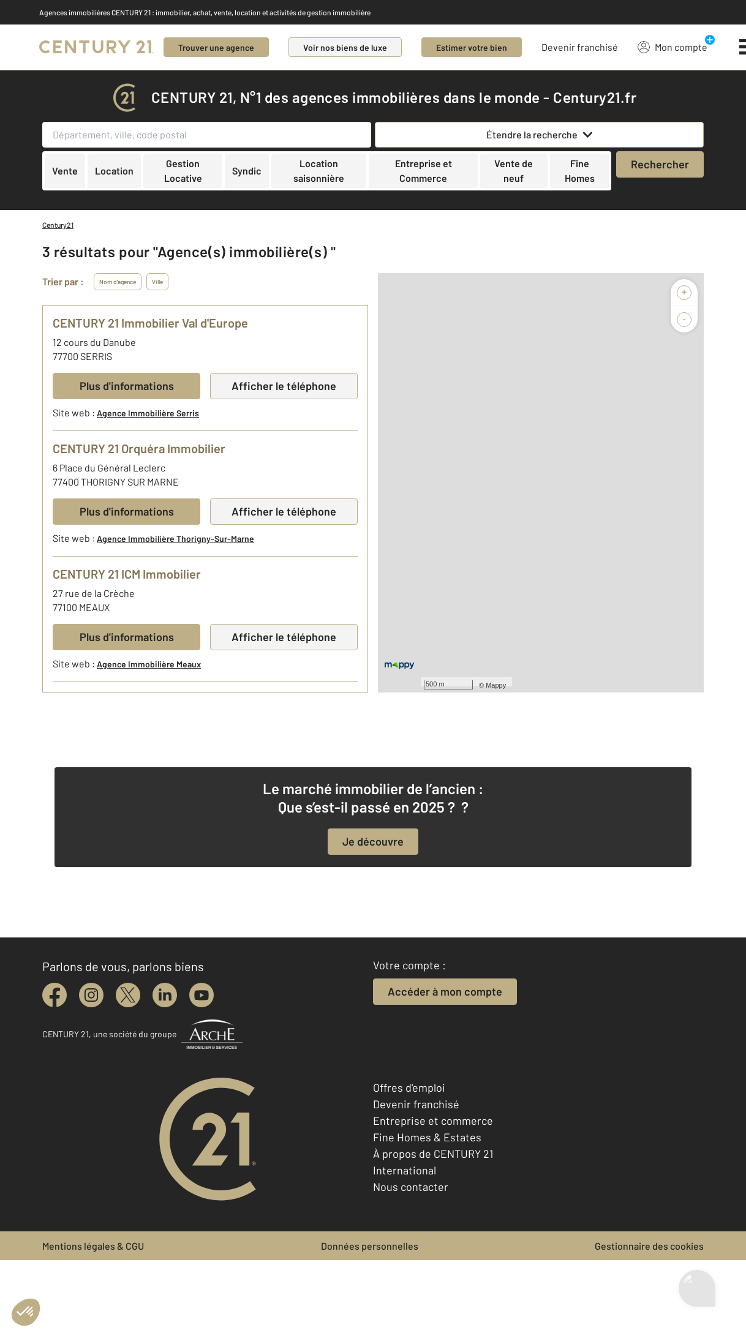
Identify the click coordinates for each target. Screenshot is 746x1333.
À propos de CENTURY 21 (433, 1153)
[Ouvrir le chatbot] (697, 1296)
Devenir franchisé (579, 47)
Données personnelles (369, 1246)
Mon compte (672, 46)
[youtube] (201, 995)
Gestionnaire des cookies (649, 1246)
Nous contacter (410, 1186)
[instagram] (91, 995)
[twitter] (128, 995)
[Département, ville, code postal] (206, 135)
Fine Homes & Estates (427, 1137)
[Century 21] (96, 47)
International (404, 1170)
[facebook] (54, 995)
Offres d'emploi (409, 1087)
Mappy (496, 685)
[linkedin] (165, 995)
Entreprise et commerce (433, 1120)
